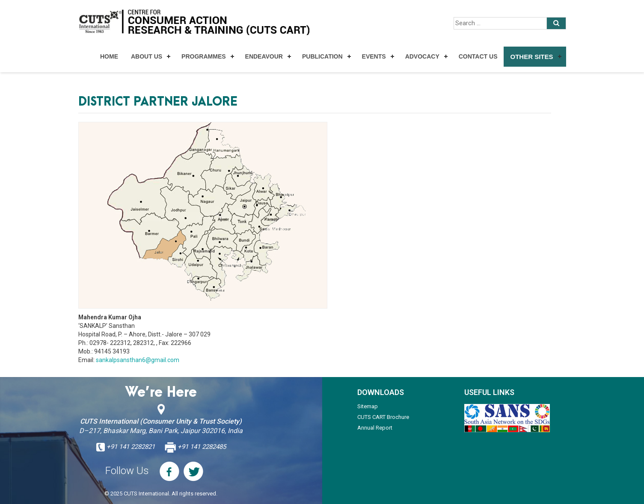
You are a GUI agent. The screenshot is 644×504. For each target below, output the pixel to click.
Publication (322, 56)
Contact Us (478, 56)
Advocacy (422, 56)
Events (374, 56)
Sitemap (367, 406)
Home (109, 56)
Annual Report (374, 427)
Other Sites (531, 56)
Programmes (203, 56)
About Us (146, 56)
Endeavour (264, 56)
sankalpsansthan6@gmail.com (137, 360)
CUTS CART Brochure (383, 417)
